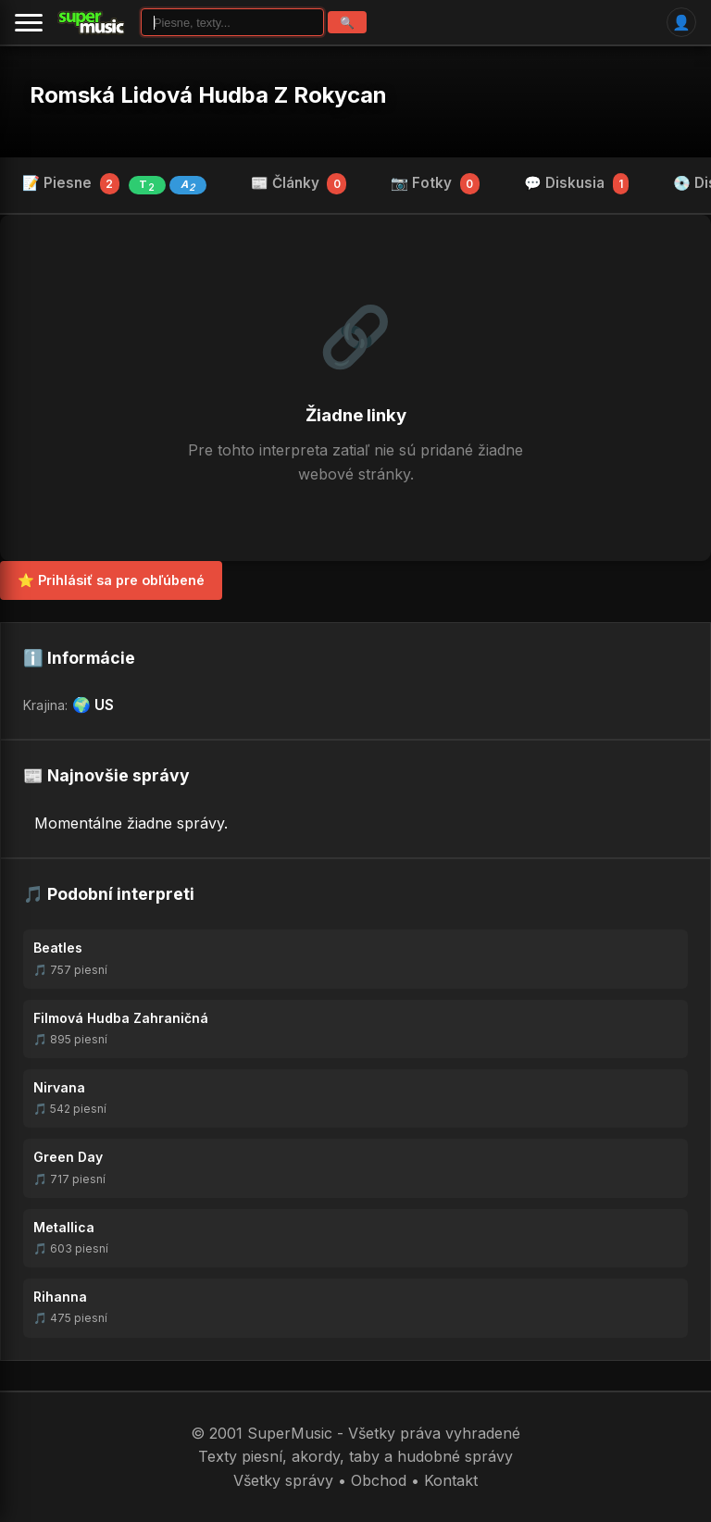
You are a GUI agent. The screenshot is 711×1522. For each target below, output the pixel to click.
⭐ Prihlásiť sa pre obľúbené (111, 580)
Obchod (378, 1480)
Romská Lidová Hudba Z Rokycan (208, 94)
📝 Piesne (114, 184)
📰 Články (299, 183)
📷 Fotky (435, 183)
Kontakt (451, 1480)
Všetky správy (283, 1480)
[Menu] (29, 22)
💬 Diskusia (577, 183)
